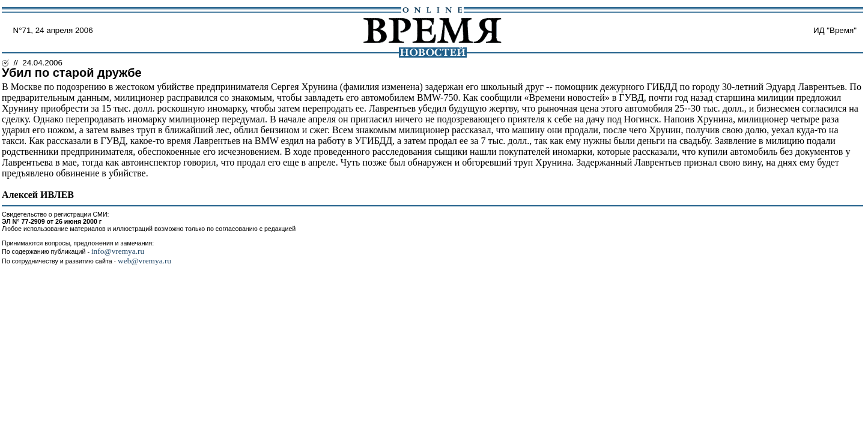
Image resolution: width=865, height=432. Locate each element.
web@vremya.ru (144, 260)
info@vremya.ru (117, 251)
